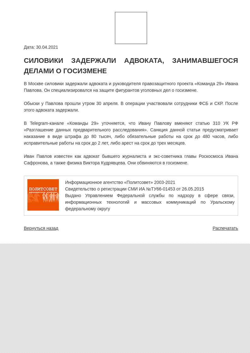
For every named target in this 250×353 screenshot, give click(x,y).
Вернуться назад (41, 228)
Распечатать (225, 228)
